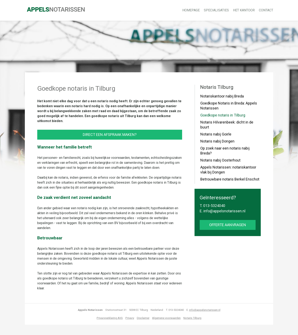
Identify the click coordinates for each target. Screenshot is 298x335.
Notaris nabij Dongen (217, 141)
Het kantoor (244, 10)
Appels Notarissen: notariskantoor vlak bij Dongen (228, 169)
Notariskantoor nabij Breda (222, 96)
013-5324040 (214, 205)
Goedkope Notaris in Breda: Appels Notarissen (228, 105)
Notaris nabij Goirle (215, 134)
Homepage (191, 10)
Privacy (129, 318)
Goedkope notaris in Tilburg (222, 115)
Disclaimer (143, 318)
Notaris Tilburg (192, 318)
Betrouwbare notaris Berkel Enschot (229, 179)
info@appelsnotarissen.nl (224, 211)
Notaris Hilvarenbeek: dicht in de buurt (226, 124)
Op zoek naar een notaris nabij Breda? (225, 150)
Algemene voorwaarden (166, 318)
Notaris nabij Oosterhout (220, 160)
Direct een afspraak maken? (110, 134)
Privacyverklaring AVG (110, 318)
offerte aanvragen (227, 225)
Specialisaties (216, 10)
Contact (266, 10)
